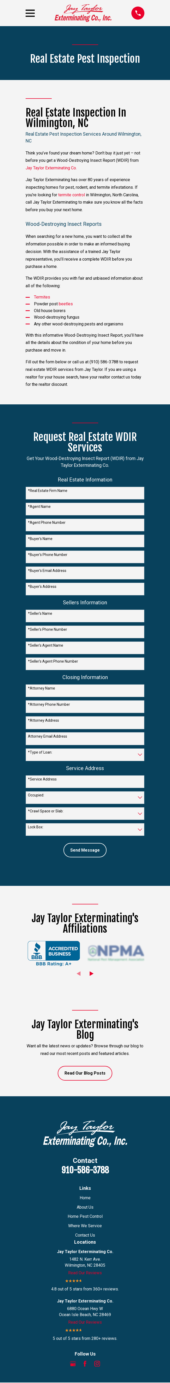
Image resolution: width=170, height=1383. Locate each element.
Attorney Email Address (47, 736)
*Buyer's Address (42, 586)
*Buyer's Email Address (47, 571)
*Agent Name (39, 506)
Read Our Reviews (85, 1272)
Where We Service (85, 1225)
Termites (42, 297)
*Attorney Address (43, 720)
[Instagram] (97, 1364)
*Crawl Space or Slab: (45, 811)
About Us (85, 1207)
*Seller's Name (40, 613)
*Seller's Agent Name (45, 645)
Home (85, 1197)
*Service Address (42, 779)
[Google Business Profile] (73, 1364)
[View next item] (91, 973)
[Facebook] (85, 1364)
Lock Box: (35, 827)
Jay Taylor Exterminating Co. (51, 167)
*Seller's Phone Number (47, 629)
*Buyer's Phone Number (47, 555)
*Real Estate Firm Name (47, 491)
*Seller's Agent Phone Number (53, 661)
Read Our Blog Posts (85, 1073)
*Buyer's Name (40, 539)
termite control (71, 194)
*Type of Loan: (40, 752)
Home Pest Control (85, 1216)
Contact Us (85, 1235)
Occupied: (36, 795)
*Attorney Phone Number (49, 704)
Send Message (85, 850)
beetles (66, 303)
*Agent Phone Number (47, 522)
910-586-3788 (85, 1170)
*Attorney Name (41, 688)
